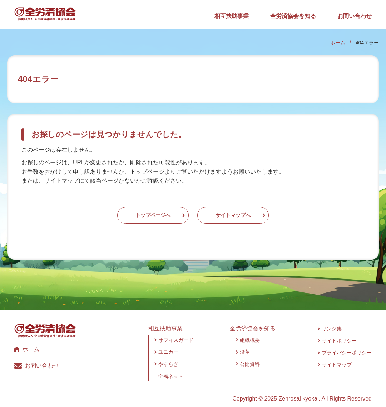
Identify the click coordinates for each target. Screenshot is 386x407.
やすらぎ (168, 357)
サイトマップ (337, 357)
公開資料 (250, 357)
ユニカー (168, 345)
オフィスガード (175, 333)
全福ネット (170, 369)
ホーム (337, 42)
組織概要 (250, 333)
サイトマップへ (254, 212)
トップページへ (132, 212)
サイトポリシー (339, 333)
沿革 (245, 345)
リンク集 (332, 322)
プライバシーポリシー (347, 346)
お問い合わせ (354, 16)
